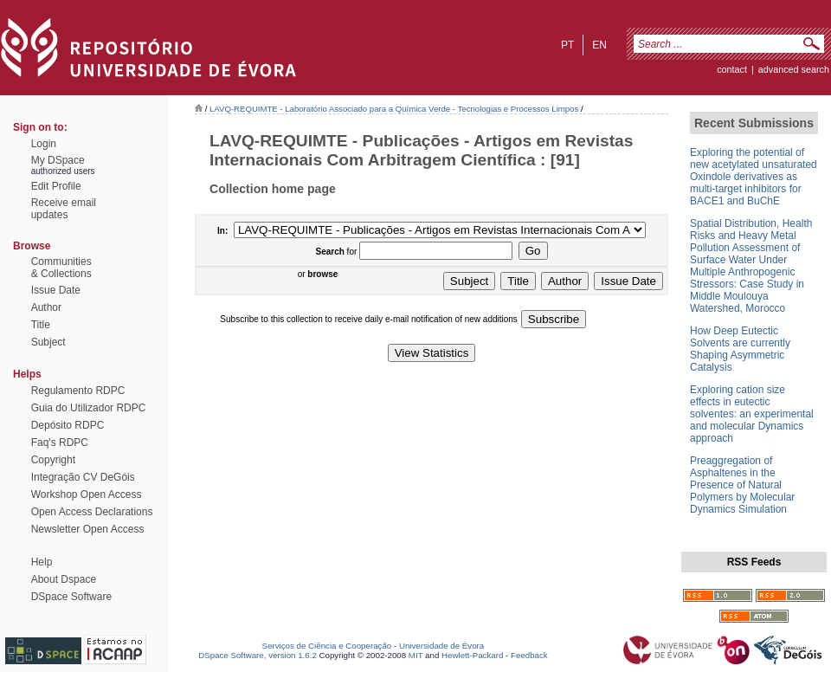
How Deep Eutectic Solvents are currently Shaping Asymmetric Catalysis (740, 349)
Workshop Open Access (86, 494)
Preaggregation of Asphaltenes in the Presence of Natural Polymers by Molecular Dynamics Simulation (742, 485)
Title (40, 325)
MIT (416, 655)
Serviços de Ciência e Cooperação (327, 645)
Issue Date (56, 290)
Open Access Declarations (92, 512)
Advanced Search (793, 69)
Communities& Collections (61, 267)
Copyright (53, 460)
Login (43, 144)
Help (42, 562)
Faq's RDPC (59, 442)
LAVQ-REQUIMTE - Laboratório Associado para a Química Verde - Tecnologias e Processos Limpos (393, 108)
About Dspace (63, 579)
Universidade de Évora (441, 645)
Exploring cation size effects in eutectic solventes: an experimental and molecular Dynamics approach (752, 414)
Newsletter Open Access (88, 529)
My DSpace (58, 160)
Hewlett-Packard (472, 655)
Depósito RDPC (68, 425)
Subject (48, 342)
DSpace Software (71, 597)
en (599, 45)
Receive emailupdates (63, 209)
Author (46, 307)
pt (567, 45)
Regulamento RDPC (78, 391)
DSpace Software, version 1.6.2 (257, 655)
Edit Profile (56, 186)
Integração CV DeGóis (83, 477)
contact (732, 69)
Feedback (529, 655)
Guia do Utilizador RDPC (88, 408)
